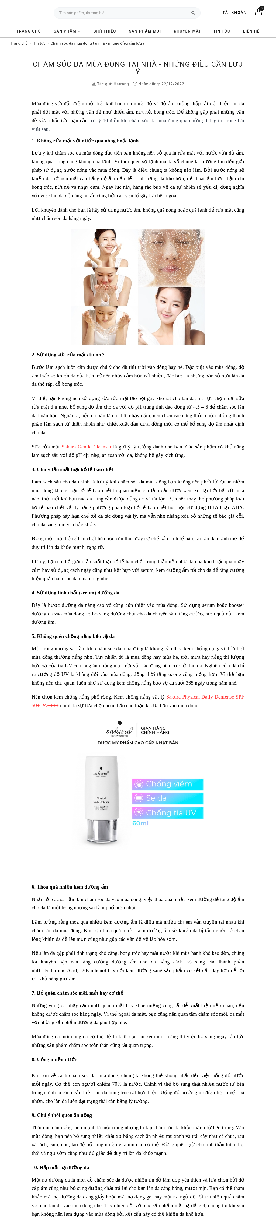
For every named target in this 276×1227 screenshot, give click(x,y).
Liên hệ (251, 31)
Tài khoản (235, 12)
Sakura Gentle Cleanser (87, 447)
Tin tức (221, 31)
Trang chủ (28, 31)
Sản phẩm (67, 31)
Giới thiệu (104, 31)
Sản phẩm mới (145, 31)
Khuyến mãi (187, 31)
